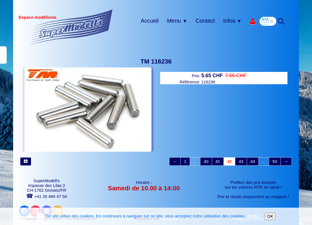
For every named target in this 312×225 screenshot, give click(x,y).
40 (206, 161)
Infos (232, 21)
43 (241, 161)
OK (270, 216)
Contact (205, 21)
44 (252, 161)
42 (229, 161)
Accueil (150, 21)
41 (217, 161)
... (195, 161)
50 (274, 161)
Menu (177, 21)
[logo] (71, 27)
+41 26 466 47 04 (46, 196)
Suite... (254, 216)
